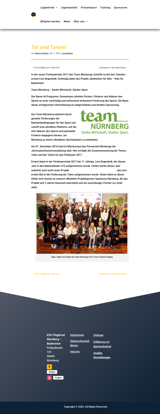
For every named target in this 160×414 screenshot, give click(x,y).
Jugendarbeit (69, 7)
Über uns (79, 21)
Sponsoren (120, 7)
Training (105, 7)
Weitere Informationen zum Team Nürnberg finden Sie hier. (67, 266)
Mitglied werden (50, 21)
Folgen (52, 372)
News (67, 21)
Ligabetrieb (47, 7)
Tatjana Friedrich (41, 53)
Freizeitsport (89, 7)
